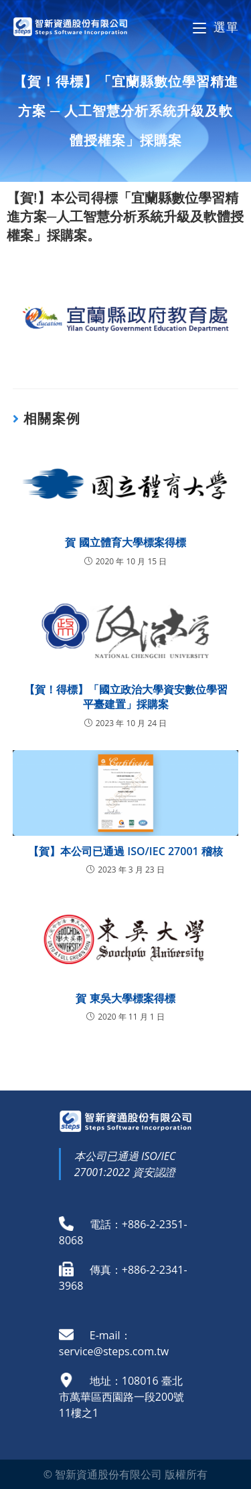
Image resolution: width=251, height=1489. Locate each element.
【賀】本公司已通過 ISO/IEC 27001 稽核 (125, 851)
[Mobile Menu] (215, 26)
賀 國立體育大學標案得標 (125, 542)
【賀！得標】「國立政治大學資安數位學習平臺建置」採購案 (126, 696)
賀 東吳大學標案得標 (125, 998)
